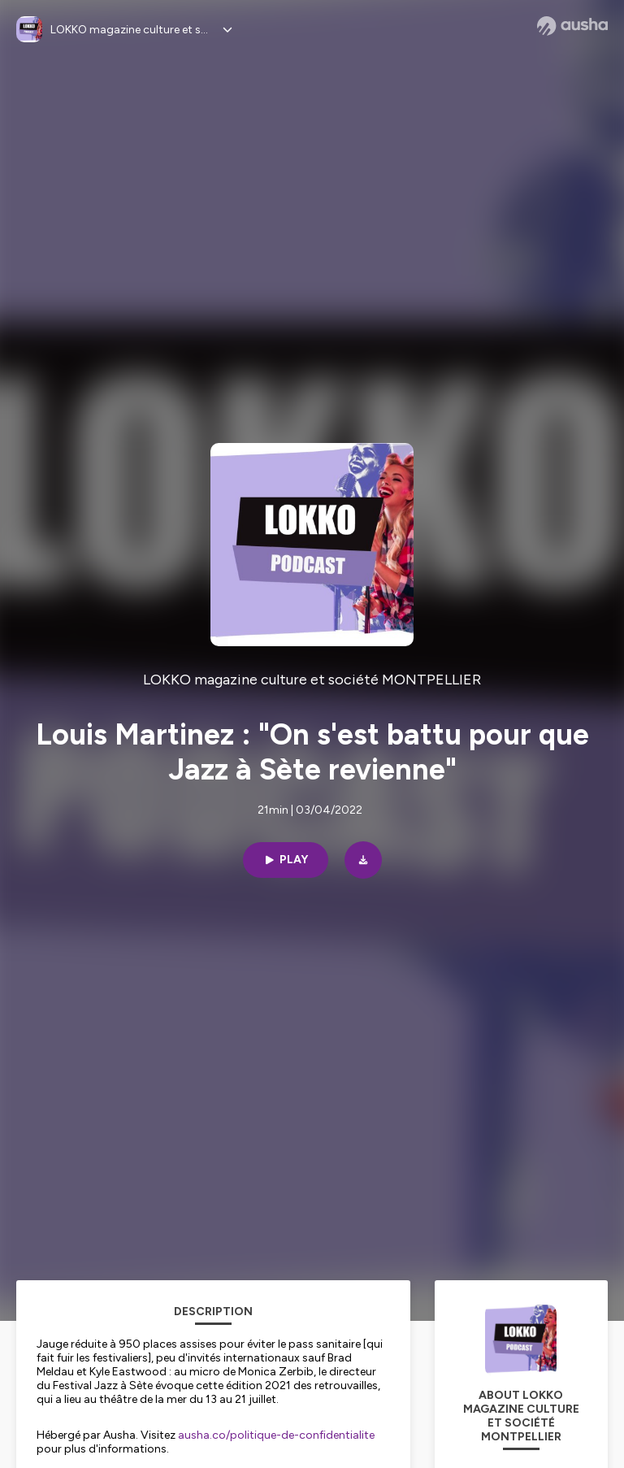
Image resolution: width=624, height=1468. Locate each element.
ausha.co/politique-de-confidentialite (276, 1435)
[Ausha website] (572, 26)
